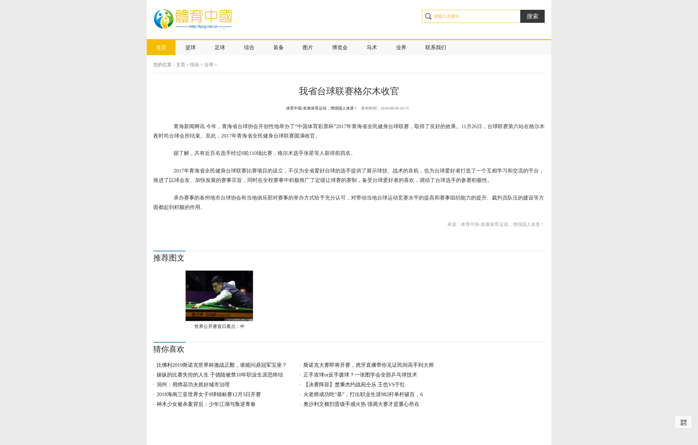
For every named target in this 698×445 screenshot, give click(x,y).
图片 (308, 47)
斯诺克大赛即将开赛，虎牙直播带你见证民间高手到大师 (368, 365)
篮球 (190, 47)
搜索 (533, 16)
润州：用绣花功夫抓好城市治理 (193, 384)
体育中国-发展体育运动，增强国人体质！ (322, 108)
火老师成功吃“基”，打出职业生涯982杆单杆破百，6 (363, 394)
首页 (161, 47)
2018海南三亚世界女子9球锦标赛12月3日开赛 (209, 394)
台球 (208, 64)
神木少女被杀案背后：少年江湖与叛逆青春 (206, 404)
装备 (278, 47)
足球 (220, 47)
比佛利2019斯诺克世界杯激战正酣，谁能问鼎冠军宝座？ (222, 365)
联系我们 (435, 47)
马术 (372, 47)
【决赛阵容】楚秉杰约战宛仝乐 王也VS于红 (354, 384)
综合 (249, 47)
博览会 (340, 47)
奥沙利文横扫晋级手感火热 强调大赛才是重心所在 (361, 404)
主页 (180, 64)
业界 (401, 47)
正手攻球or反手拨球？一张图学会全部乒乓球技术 (360, 375)
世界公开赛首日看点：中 (219, 326)
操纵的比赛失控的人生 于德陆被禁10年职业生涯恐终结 (220, 375)
